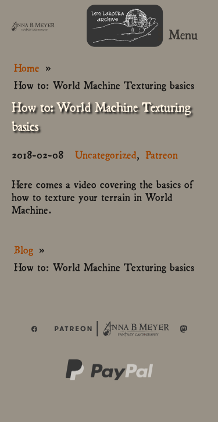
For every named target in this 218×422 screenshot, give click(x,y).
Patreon (161, 154)
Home (27, 67)
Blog (23, 249)
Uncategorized (106, 154)
